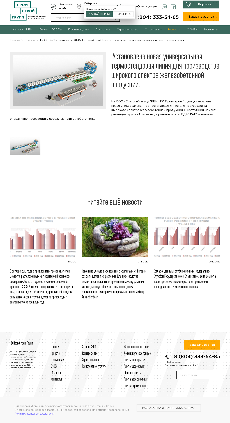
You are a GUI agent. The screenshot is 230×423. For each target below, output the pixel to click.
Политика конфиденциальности (34, 414)
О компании (153, 29)
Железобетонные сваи (136, 347)
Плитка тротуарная (135, 386)
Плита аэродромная (135, 379)
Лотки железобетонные (137, 353)
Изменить (123, 14)
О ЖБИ (192, 29)
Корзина (204, 4)
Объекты (56, 373)
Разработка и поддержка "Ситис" (168, 408)
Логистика (102, 29)
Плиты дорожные (134, 366)
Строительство (127, 29)
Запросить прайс (66, 7)
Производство (78, 29)
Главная (15, 40)
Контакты (211, 29)
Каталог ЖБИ (22, 29)
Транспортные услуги (94, 366)
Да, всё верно (99, 14)
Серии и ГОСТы (50, 29)
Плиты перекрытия (135, 360)
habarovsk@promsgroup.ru (141, 7)
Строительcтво (90, 360)
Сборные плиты (132, 373)
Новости (174, 29)
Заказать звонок (201, 16)
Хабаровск (91, 4)
